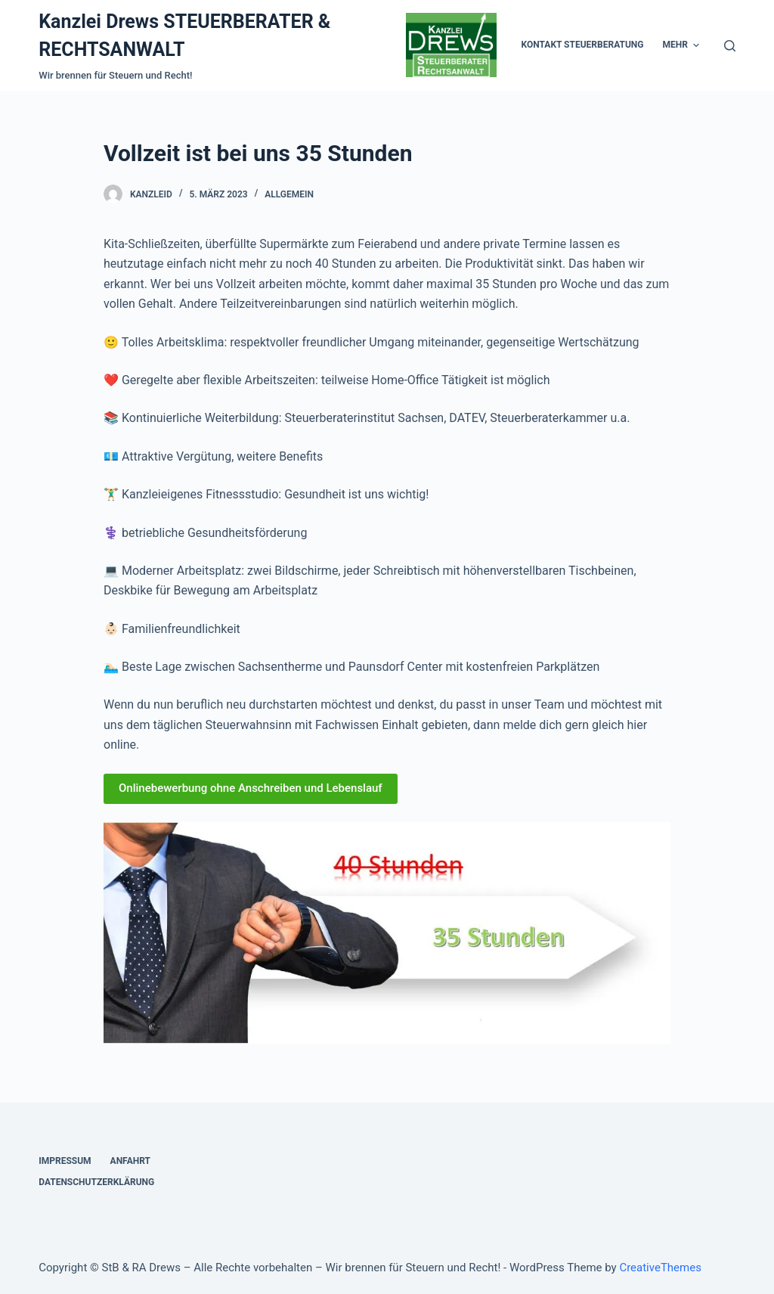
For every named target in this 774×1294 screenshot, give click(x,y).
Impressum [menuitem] (65, 1161)
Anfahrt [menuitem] (130, 1161)
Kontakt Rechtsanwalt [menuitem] (601, 51)
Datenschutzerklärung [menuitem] (96, 1182)
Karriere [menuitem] (698, 51)
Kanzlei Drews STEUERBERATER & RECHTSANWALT (122, 42)
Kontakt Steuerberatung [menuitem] (465, 51)
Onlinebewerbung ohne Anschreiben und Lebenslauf (250, 801)
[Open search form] (729, 51)
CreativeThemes (660, 1267)
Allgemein (289, 208)
